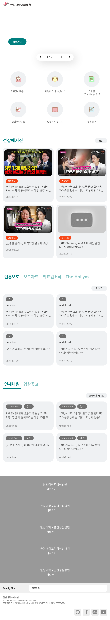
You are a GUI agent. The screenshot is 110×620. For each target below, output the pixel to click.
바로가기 (17, 47)
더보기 (101, 140)
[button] (105, 4)
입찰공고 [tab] (30, 384)
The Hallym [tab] (77, 276)
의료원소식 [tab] (52, 276)
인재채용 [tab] (11, 384)
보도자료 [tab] (30, 276)
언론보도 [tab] (11, 276)
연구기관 (36, 588)
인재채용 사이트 (96, 395)
